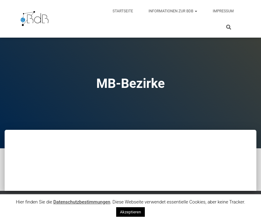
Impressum (223, 11)
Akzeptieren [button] (130, 212)
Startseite (122, 11)
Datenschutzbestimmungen (81, 202)
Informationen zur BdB (173, 11)
